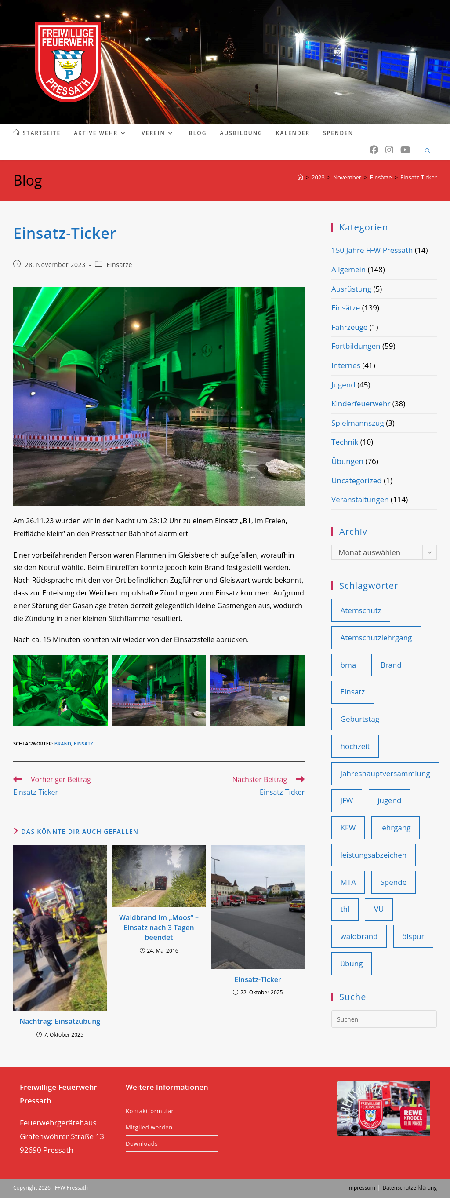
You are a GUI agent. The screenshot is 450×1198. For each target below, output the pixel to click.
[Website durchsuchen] (427, 151)
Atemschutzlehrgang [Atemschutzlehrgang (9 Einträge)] (376, 637)
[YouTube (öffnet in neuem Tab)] (405, 150)
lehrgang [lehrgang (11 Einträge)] (395, 827)
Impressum (361, 1187)
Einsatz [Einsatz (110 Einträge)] (353, 692)
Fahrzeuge (349, 327)
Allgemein (348, 269)
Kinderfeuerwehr (360, 403)
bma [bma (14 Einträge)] (348, 665)
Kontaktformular (150, 1111)
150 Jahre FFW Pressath (372, 250)
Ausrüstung (351, 289)
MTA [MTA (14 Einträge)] (348, 882)
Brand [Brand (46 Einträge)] (391, 665)
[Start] (300, 177)
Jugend (343, 385)
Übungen (347, 461)
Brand (62, 743)
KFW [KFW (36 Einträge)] (348, 827)
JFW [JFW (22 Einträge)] (347, 800)
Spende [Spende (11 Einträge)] (394, 882)
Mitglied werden (149, 1127)
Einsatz (83, 743)
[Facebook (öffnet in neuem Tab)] (374, 150)
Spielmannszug (357, 423)
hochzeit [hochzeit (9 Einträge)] (355, 746)
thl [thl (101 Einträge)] (345, 909)
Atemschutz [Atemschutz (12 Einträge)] (361, 610)
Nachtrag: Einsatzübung (59, 1021)
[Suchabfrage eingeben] (384, 1019)
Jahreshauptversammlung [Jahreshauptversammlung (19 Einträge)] (385, 773)
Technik (344, 442)
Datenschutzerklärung (409, 1187)
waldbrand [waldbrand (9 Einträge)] (359, 936)
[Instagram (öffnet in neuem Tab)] (389, 150)
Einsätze (119, 264)
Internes (345, 365)
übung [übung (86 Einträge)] (352, 963)
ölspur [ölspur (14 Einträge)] (413, 936)
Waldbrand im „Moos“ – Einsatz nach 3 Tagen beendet (159, 927)
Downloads (142, 1143)
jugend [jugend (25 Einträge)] (389, 800)
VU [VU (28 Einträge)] (379, 909)
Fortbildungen (355, 346)
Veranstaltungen (360, 499)
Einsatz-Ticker (418, 177)
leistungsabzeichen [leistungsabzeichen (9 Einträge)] (374, 855)
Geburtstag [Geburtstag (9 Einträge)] (360, 719)
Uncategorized (356, 480)
